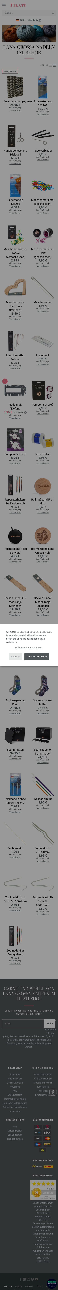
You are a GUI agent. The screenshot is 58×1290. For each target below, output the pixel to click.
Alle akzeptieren (36, 656)
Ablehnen (15, 656)
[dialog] (29, 645)
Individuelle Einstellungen (29, 648)
